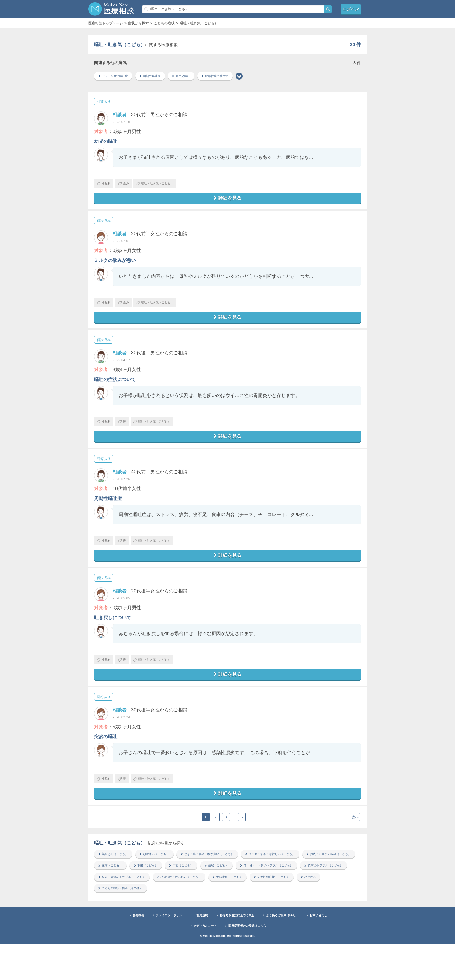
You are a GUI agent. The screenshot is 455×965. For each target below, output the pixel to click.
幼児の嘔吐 (105, 142)
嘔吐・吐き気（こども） (168, 185)
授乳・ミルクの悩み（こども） (124, 885)
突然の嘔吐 (105, 752)
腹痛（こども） (177, 885)
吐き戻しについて (112, 630)
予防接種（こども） (116, 909)
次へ (355, 835)
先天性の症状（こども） (166, 909)
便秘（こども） (297, 885)
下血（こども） (257, 885)
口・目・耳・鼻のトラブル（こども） (130, 897)
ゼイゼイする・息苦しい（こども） (297, 872)
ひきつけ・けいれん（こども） (325, 897)
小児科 (106, 185)
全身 (130, 185)
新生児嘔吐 (192, 76)
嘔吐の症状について (115, 386)
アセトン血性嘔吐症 (116, 76)
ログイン (351, 8)
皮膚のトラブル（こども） (196, 897)
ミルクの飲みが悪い (115, 264)
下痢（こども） (217, 885)
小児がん (208, 909)
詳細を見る (227, 201)
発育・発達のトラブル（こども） (259, 897)
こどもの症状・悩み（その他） (255, 909)
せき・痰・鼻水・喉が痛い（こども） (224, 872)
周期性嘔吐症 (157, 76)
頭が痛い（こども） (163, 872)
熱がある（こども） (116, 872)
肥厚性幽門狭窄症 (231, 76)
